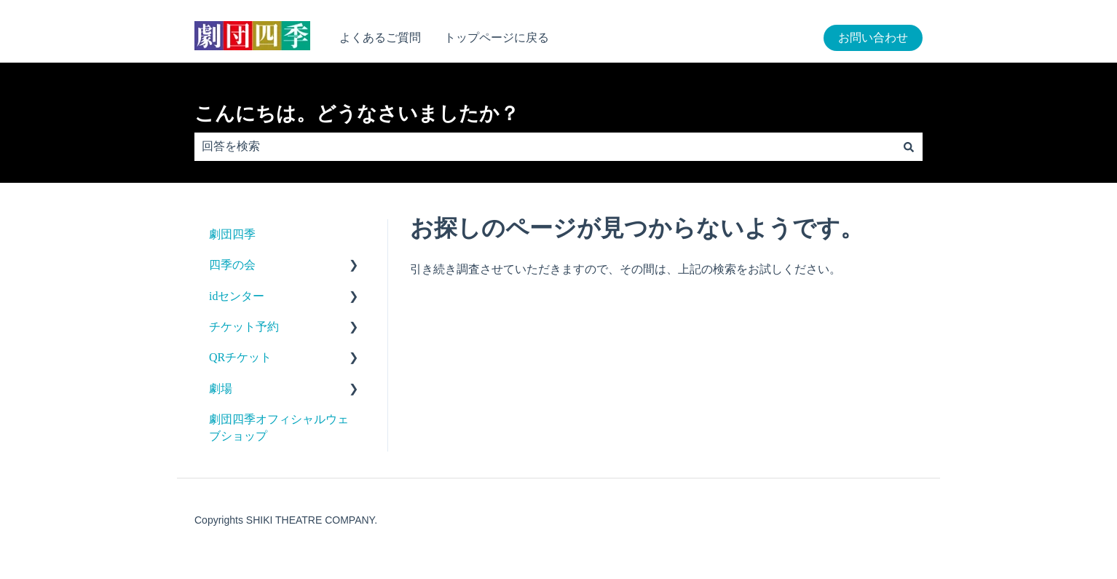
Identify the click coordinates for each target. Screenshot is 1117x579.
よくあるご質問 (380, 37)
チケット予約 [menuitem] (244, 326)
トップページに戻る (496, 37)
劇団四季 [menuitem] (232, 234)
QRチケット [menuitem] (240, 357)
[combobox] (544, 146)
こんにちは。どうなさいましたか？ (356, 114)
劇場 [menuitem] (220, 388)
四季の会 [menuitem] (232, 265)
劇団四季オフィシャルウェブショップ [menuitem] (279, 427)
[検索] (909, 146)
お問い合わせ (873, 37)
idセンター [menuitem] (236, 296)
